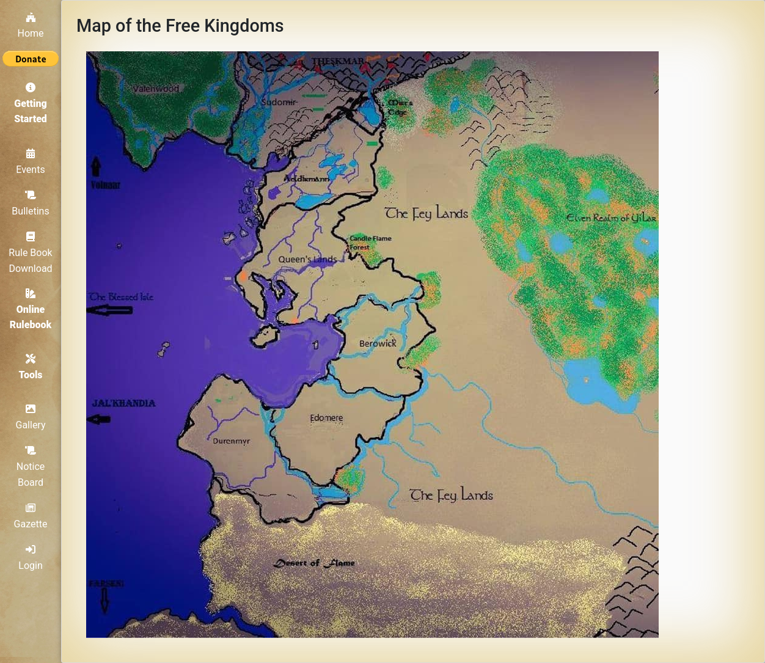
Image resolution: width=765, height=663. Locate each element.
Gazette (31, 516)
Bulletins (30, 203)
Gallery (31, 417)
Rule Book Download (30, 253)
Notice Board (30, 466)
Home (30, 25)
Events (30, 161)
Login (30, 557)
